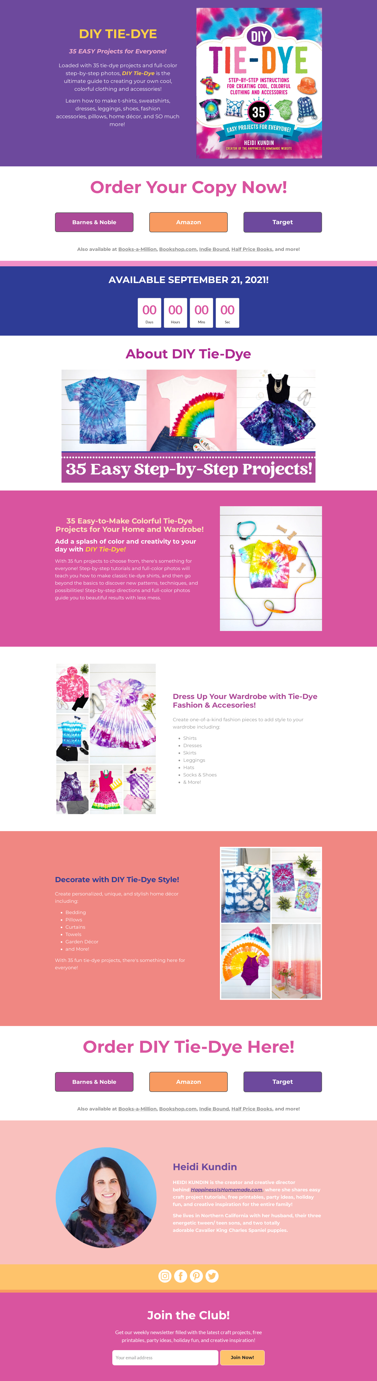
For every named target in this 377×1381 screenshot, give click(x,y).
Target (283, 222)
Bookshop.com (178, 249)
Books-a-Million (137, 249)
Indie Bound (214, 249)
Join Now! (242, 1357)
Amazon (188, 222)
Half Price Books (251, 249)
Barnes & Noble (94, 222)
